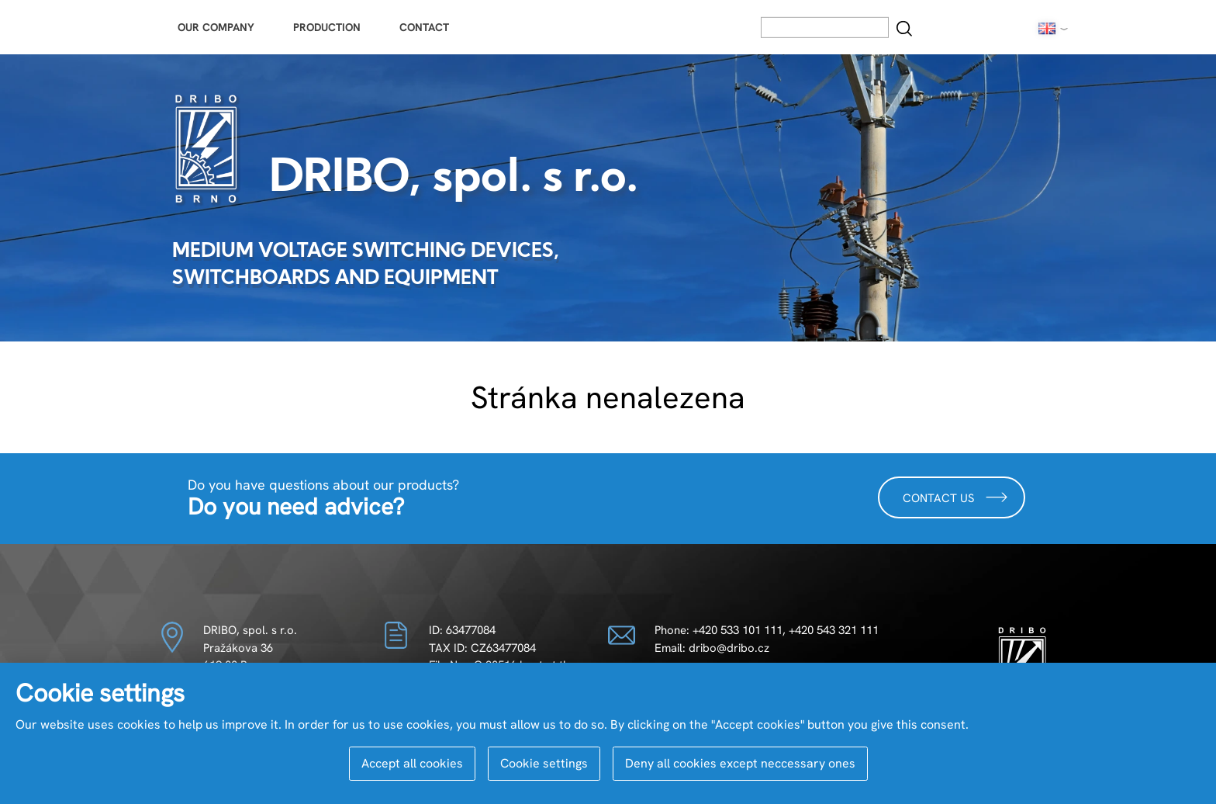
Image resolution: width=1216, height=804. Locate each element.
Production (327, 27)
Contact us (955, 497)
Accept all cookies (412, 763)
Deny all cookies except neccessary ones (740, 763)
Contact (424, 27)
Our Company (216, 27)
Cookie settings (544, 763)
